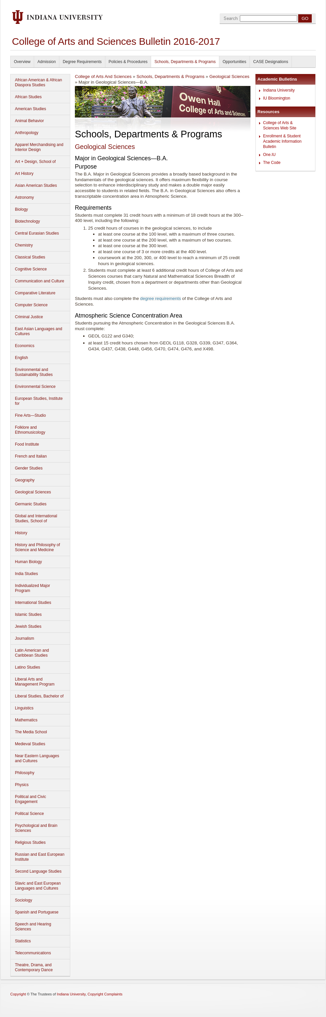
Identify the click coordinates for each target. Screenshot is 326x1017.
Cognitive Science (31, 269)
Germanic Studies (30, 504)
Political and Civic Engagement (30, 799)
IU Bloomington (276, 98)
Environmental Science (35, 386)
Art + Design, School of (35, 161)
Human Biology (28, 561)
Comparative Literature (35, 293)
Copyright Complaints (104, 994)
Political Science (29, 813)
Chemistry (24, 245)
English (21, 357)
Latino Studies (27, 667)
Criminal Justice (29, 317)
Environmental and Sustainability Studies (34, 372)
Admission (46, 61)
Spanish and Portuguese (36, 912)
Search (231, 18)
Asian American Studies (36, 185)
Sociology (23, 900)
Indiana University (279, 90)
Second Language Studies (38, 871)
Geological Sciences (33, 492)
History (21, 533)
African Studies (28, 97)
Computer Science (31, 305)
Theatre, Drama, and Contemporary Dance (34, 967)
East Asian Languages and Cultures (38, 331)
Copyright (18, 994)
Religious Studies (30, 842)
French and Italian (31, 456)
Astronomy (24, 197)
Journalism (24, 638)
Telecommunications (33, 953)
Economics (24, 345)
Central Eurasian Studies (37, 233)
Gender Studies (28, 468)
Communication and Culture (39, 281)
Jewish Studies (28, 626)
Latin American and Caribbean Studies (32, 653)
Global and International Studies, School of (36, 518)
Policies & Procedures (128, 61)
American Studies (30, 109)
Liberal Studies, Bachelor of (39, 696)
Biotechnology (27, 221)
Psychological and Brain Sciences (36, 828)
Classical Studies (30, 257)
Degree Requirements (82, 61)
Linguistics (24, 708)
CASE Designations (270, 61)
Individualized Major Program (32, 588)
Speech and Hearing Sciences (33, 926)
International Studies (33, 602)
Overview (22, 61)
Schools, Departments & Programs (185, 61)
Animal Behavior (29, 120)
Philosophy (24, 772)
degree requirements (160, 298)
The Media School (31, 732)
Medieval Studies (30, 744)
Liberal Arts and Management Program (34, 682)
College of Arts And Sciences (103, 76)
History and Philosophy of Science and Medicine (37, 547)
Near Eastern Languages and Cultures (37, 758)
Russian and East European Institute (39, 857)
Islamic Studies (28, 614)
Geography (24, 480)
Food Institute (27, 444)
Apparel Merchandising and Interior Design (39, 147)
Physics (21, 784)
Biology (21, 209)
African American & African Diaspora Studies (38, 82)
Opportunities (234, 61)
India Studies (26, 573)
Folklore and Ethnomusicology (30, 430)
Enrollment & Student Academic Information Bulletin (282, 141)
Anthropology (26, 132)
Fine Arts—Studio (30, 415)
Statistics (23, 941)
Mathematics (26, 720)
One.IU (269, 154)
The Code (272, 162)
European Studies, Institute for (39, 401)
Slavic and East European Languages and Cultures (38, 886)
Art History (24, 173)
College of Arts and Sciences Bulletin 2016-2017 (116, 41)
